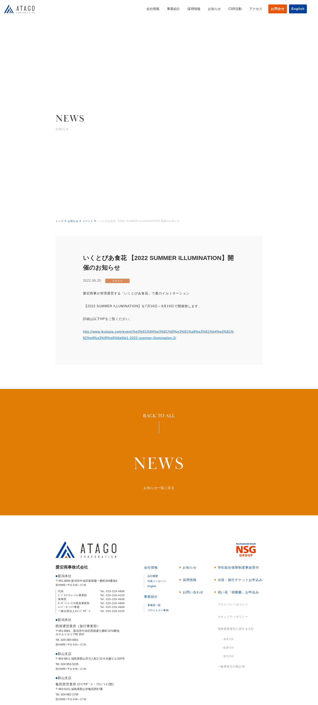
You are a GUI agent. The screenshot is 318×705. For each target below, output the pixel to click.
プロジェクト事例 (158, 610)
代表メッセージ (156, 581)
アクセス (251, 9)
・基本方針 (227, 639)
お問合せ (273, 9)
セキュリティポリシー (233, 616)
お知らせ (210, 9)
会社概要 (152, 576)
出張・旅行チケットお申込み (240, 580)
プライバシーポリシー (233, 604)
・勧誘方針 (227, 647)
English (293, 9)
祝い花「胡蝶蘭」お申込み (238, 592)
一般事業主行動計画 (231, 666)
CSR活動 (231, 9)
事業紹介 (169, 9)
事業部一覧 (154, 605)
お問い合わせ (193, 592)
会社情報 (148, 9)
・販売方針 (227, 656)
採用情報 (189, 9)
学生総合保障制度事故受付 (238, 567)
